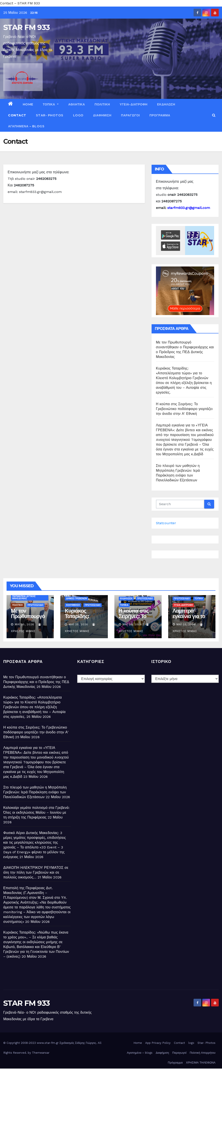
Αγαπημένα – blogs (26, 126)
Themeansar (40, 1052)
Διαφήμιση (102, 115)
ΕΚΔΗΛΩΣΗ (166, 104)
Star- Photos (49, 115)
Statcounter (166, 523)
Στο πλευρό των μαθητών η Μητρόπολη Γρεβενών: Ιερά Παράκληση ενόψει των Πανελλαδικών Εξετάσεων (35, 792)
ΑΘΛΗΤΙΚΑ (76, 104)
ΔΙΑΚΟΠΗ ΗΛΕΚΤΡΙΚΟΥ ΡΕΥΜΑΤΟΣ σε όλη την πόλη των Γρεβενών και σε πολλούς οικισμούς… (35, 872)
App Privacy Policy (158, 1042)
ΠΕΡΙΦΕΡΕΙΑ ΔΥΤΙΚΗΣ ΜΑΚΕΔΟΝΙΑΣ (24, 597)
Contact (17, 115)
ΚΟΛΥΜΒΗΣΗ (73, 605)
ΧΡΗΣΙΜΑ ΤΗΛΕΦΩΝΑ (200, 1062)
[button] (214, 115)
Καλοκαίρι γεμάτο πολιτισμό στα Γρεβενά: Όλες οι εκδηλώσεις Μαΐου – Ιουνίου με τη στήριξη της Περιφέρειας (36, 812)
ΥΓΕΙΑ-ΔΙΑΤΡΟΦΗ (133, 104)
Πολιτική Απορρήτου (202, 1052)
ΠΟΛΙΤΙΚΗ (102, 104)
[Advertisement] (111, 1099)
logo (78, 115)
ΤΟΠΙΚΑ (51, 104)
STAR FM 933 (26, 27)
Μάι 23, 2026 (186, 624)
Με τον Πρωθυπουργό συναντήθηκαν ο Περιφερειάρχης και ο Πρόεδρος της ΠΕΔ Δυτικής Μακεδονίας (36, 682)
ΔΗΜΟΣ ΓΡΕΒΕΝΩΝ (76, 598)
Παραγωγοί (130, 115)
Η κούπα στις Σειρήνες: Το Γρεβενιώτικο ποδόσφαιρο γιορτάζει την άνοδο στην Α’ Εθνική (184, 409)
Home (28, 104)
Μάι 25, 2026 (24, 624)
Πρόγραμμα (159, 115)
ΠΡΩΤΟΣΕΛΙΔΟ (35, 605)
